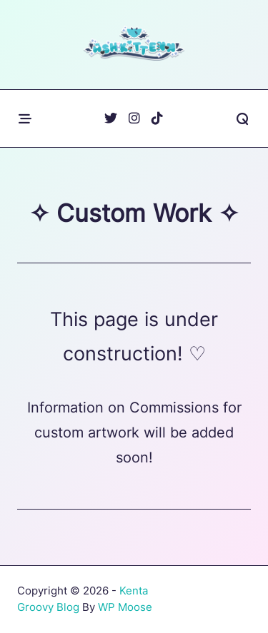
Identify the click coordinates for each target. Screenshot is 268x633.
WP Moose (125, 607)
